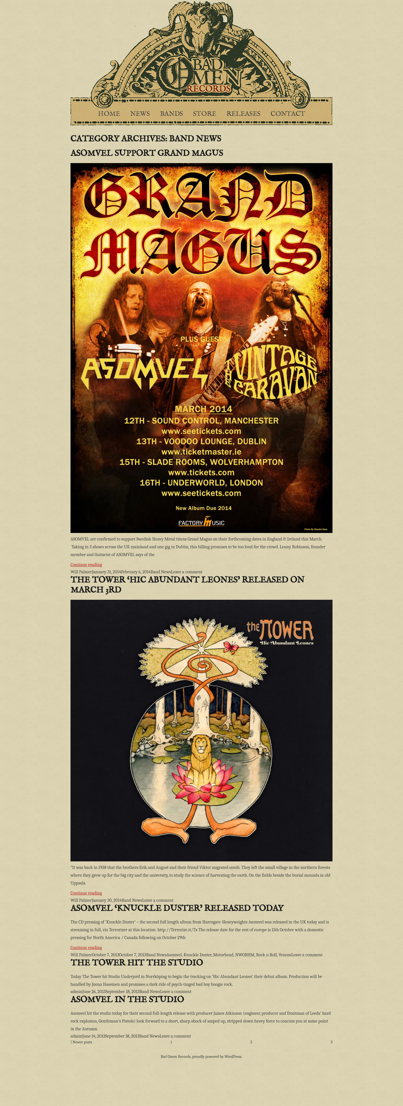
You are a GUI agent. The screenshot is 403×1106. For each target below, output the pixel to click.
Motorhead (223, 954)
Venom (285, 954)
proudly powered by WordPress (216, 1056)
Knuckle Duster (198, 954)
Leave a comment (187, 571)
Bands (171, 114)
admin (76, 991)
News (140, 114)
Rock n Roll (266, 954)
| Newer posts (81, 1042)
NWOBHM (244, 954)
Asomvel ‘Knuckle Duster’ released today (177, 908)
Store (204, 114)
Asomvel (174, 954)
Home (109, 114)
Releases (243, 114)
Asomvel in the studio (127, 1000)
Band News (160, 571)
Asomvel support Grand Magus (147, 153)
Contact (288, 114)
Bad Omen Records (176, 1056)
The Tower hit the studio (137, 963)
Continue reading (115, 564)
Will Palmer (81, 571)
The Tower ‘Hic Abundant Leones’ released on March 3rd (187, 585)
